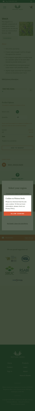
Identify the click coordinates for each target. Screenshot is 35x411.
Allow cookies (17, 213)
